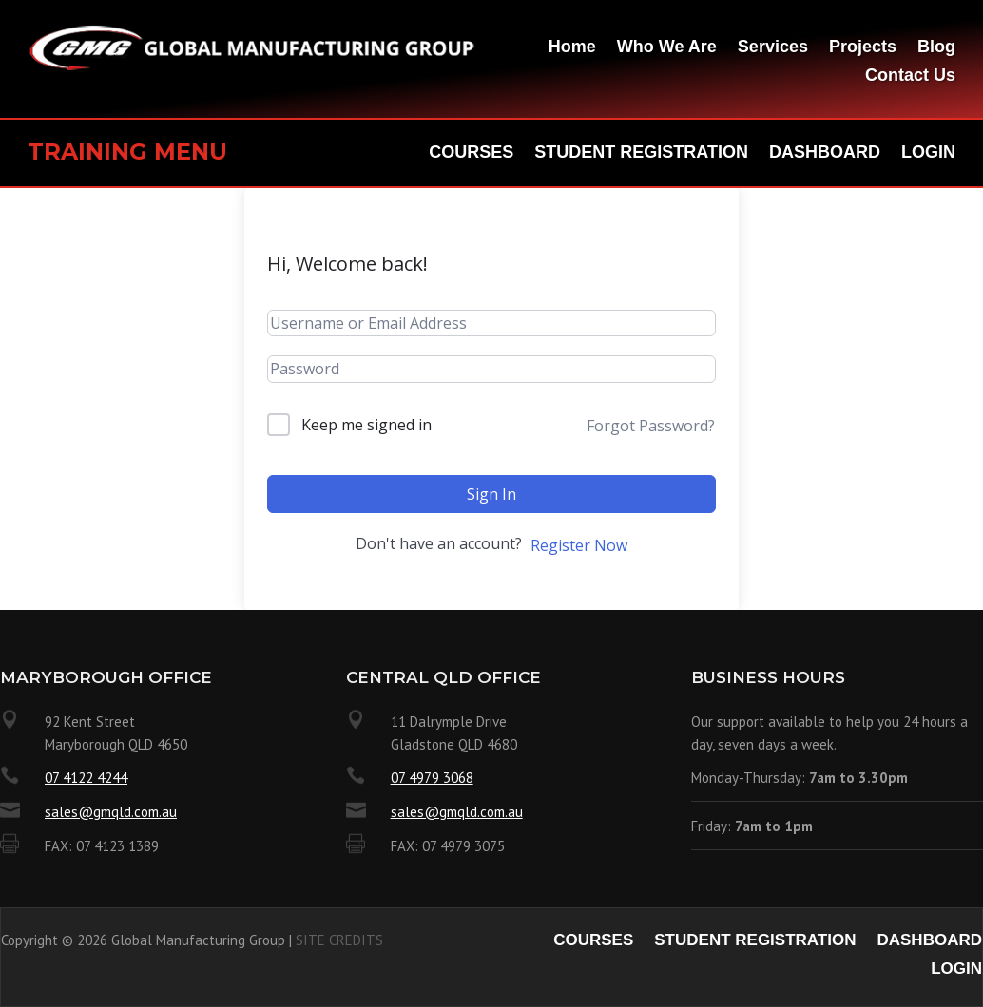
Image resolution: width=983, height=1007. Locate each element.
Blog (936, 48)
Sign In (491, 494)
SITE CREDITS (339, 940)
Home (572, 48)
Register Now (578, 545)
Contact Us (910, 76)
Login (928, 153)
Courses (471, 153)
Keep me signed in (366, 424)
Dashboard (824, 153)
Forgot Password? (651, 425)
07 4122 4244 (86, 778)
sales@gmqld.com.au (111, 812)
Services (773, 48)
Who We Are (667, 48)
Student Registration (641, 153)
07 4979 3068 (432, 778)
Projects (862, 48)
